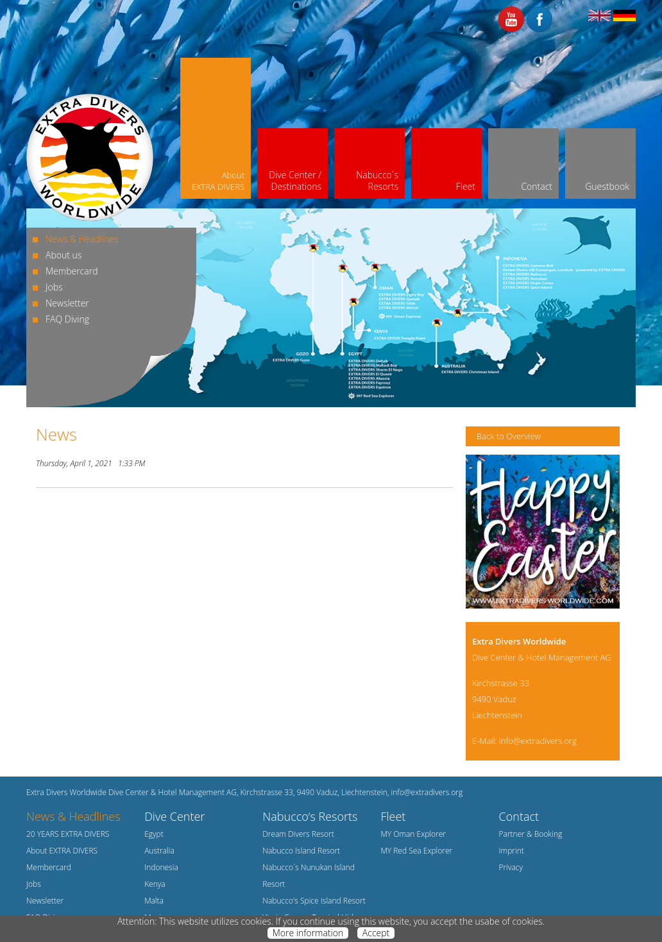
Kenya (155, 884)
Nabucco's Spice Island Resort (314, 900)
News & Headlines (82, 239)
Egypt (154, 833)
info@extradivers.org (538, 740)
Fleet (392, 816)
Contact (519, 816)
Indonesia (161, 867)
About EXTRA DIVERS (62, 850)
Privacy (511, 867)
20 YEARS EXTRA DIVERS (67, 833)
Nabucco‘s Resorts (309, 816)
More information (308, 933)
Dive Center (174, 816)
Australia (159, 850)
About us (63, 255)
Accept (375, 933)
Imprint (511, 850)
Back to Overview (509, 436)
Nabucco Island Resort (301, 850)
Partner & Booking (531, 833)
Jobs (54, 287)
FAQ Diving (67, 319)
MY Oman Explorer (413, 833)
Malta (154, 900)
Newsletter (67, 303)
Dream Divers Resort (298, 833)
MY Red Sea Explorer (416, 850)
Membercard (72, 271)
